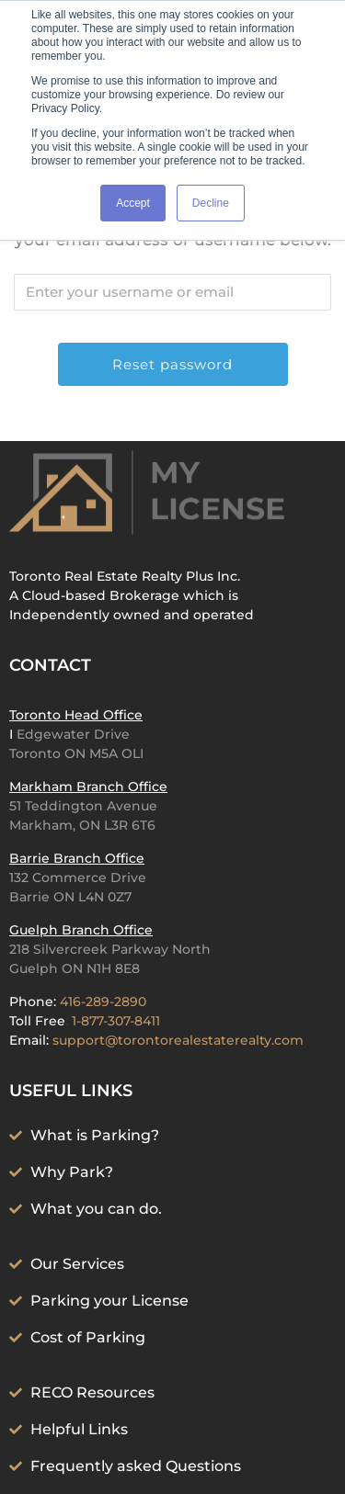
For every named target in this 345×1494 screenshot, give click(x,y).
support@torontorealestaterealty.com (178, 1040)
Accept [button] (133, 203)
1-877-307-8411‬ (116, 1021)
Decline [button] (210, 203)
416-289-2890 (103, 1001)
